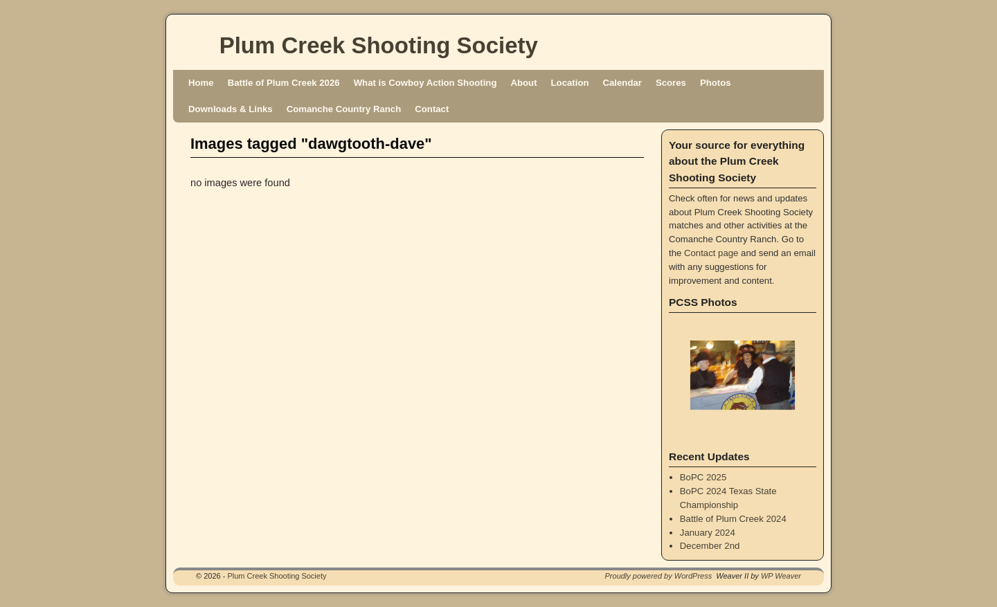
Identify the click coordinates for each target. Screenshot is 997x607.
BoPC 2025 (703, 477)
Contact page (711, 253)
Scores (671, 83)
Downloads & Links (230, 109)
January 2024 (707, 532)
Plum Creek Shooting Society (378, 45)
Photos (715, 83)
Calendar (622, 83)
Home (201, 83)
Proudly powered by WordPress (658, 576)
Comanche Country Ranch (344, 109)
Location (570, 83)
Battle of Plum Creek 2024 (733, 519)
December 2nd (710, 546)
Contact (432, 109)
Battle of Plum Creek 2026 (284, 83)
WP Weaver (781, 576)
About (523, 83)
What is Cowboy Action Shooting (425, 83)
